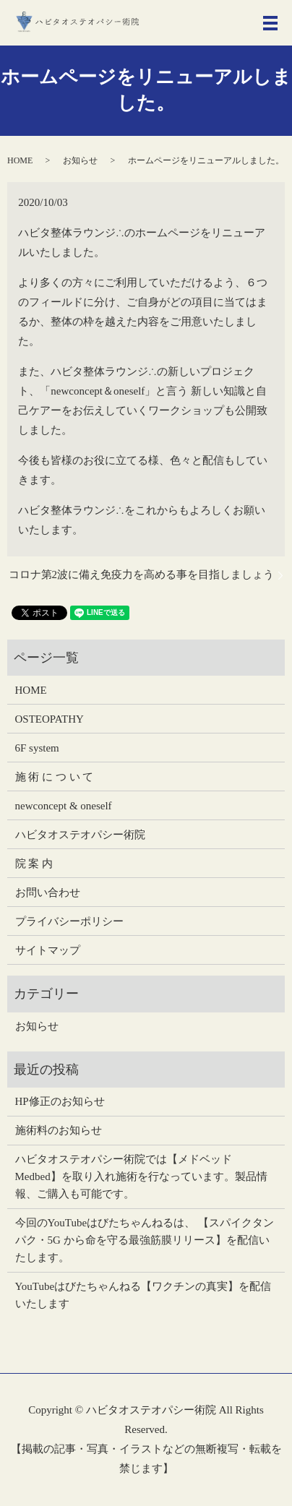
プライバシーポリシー (69, 921)
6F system (37, 748)
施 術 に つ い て (54, 777)
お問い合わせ (47, 892)
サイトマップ (47, 950)
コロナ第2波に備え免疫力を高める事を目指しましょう (142, 574)
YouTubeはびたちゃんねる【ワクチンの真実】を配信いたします (143, 1295)
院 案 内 (34, 863)
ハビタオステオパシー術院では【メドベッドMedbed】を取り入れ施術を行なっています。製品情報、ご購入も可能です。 (141, 1176)
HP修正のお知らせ (60, 1101)
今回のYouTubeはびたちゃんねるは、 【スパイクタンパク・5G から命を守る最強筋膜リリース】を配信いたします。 (144, 1240)
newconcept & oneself (63, 806)
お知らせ (80, 160)
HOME (20, 160)
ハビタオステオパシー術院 (80, 834)
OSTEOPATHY (49, 719)
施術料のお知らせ (58, 1130)
